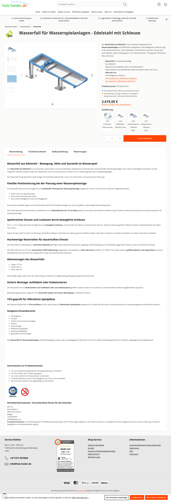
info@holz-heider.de (20, 463)
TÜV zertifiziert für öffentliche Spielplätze (121, 78)
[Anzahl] (112, 138)
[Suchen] (125, 4)
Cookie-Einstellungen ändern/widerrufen (145, 445)
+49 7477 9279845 (19, 458)
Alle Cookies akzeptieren (156, 497)
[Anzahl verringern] (104, 138)
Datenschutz (134, 448)
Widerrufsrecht (94, 454)
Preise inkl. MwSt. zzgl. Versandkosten (116, 104)
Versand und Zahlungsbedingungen (101, 451)
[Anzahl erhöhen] (120, 138)
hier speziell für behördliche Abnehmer (120, 81)
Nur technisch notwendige (116, 497)
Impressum (133, 454)
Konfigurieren (136, 497)
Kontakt (91, 448)
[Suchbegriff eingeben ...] (89, 4)
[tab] (16, 151)
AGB (131, 451)
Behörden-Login (94, 457)
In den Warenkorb (145, 138)
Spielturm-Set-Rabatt (96, 445)
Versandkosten (80, 490)
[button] (92, 75)
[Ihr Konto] (159, 4)
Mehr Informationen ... (80, 497)
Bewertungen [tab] (80, 151)
